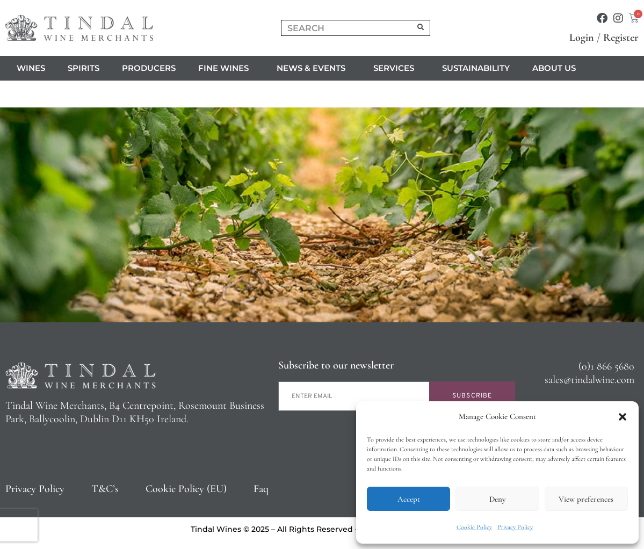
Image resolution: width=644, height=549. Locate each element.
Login (581, 37)
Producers (149, 68)
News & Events (314, 68)
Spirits (83, 68)
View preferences (586, 499)
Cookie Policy (474, 527)
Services (396, 68)
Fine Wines (226, 68)
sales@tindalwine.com (589, 379)
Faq (261, 488)
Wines (31, 68)
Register (621, 37)
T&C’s (105, 488)
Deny (497, 499)
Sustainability (476, 68)
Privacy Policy (515, 527)
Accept (408, 499)
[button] (622, 416)
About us (556, 68)
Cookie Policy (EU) (186, 488)
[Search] (420, 27)
